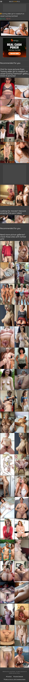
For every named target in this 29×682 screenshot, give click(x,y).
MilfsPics (14, 1)
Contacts (9, 676)
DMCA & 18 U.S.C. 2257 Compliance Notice (14, 679)
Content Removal (18, 676)
